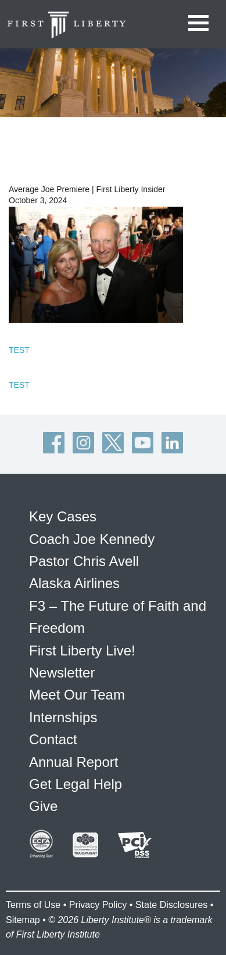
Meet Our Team (77, 694)
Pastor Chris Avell (84, 561)
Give (43, 806)
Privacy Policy (98, 905)
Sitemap (23, 920)
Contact (53, 739)
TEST (19, 350)
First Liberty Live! (82, 650)
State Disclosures (171, 905)
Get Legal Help (75, 784)
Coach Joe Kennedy (92, 539)
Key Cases (62, 516)
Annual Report (73, 762)
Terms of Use (33, 905)
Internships (63, 717)
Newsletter (62, 672)
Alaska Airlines (74, 583)
